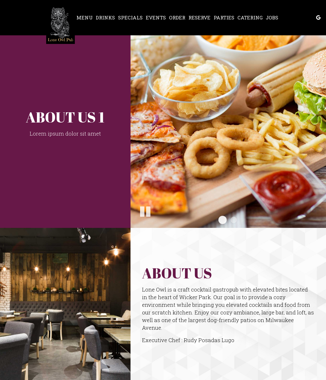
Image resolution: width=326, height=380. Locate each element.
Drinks (105, 17)
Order (177, 17)
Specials (130, 17)
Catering (250, 17)
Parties (224, 17)
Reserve (199, 17)
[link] (60, 24)
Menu (84, 17)
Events (156, 17)
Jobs (272, 17)
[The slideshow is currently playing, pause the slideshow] (145, 210)
